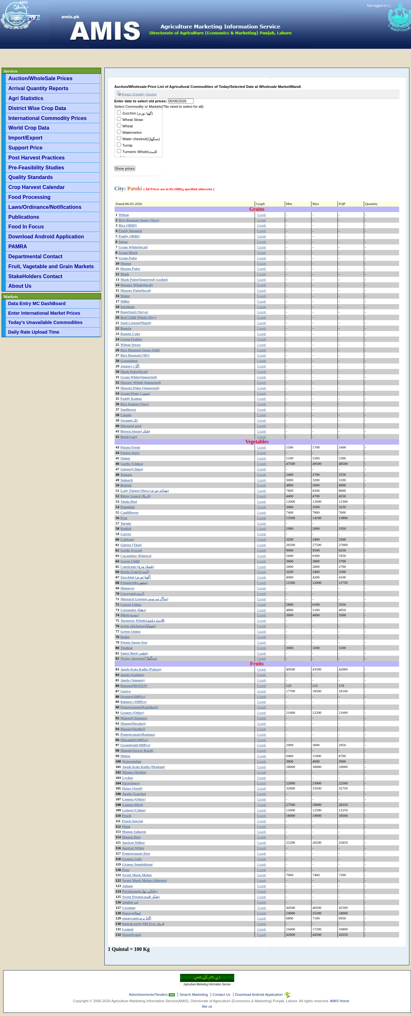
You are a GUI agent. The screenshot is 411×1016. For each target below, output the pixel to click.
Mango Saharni (134, 831)
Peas (123, 518)
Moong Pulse (130, 268)
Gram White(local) (133, 247)
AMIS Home (339, 1001)
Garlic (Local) (131, 550)
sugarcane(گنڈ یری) (137, 918)
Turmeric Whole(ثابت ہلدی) (142, 620)
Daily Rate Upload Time (33, 332)
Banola (125, 328)
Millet (125, 301)
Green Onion (130, 631)
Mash (124, 274)
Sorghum (127, 307)
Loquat (128, 929)
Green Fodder (131, 339)
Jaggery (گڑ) (129, 366)
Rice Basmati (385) (135, 355)
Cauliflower (129, 512)
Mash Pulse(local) (134, 371)
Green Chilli (129, 561)
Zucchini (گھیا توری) (137, 113)
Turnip (127, 145)
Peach (126, 815)
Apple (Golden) (132, 675)
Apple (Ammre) (132, 680)
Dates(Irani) (131, 934)
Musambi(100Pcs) (134, 740)
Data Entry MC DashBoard (37, 303)
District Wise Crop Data (37, 108)
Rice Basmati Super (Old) (140, 350)
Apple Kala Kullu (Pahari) (141, 669)
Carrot (125, 534)
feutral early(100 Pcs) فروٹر (143, 924)
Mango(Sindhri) (132, 729)
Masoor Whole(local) (136, 285)
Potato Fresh (130, 447)
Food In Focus (26, 226)
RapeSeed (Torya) (134, 312)
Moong (125, 263)
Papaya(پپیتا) (131, 913)
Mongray (127, 588)
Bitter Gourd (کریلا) (135, 496)
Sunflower (128, 409)
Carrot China (130, 604)
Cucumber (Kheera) (136, 556)
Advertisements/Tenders (149, 994)
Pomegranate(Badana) (137, 734)
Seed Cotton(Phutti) (135, 323)
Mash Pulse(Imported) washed (144, 279)
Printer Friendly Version (137, 93)
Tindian (126, 648)
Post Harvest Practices (36, 157)
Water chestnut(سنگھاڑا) (141, 139)
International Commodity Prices (47, 118)
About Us (19, 286)
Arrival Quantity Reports (38, 88)
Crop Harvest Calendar (36, 187)
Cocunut (129, 907)
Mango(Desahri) (133, 723)
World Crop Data (28, 128)
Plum (126, 826)
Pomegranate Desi (136, 853)
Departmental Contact (35, 256)
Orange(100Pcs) (132, 696)
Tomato (126, 474)
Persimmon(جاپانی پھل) (139, 891)
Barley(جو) (128, 437)
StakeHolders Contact (35, 276)
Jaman (127, 886)
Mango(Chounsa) (133, 718)
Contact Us (222, 994)
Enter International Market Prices (44, 313)
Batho (125, 637)
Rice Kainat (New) (134, 404)
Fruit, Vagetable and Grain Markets (51, 266)
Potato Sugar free (133, 642)
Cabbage (127, 539)
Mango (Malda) (134, 772)
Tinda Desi (128, 501)
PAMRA (17, 246)
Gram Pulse (127, 258)
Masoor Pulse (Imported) (139, 388)
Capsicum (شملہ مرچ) (137, 566)
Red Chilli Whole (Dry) (138, 317)
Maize (125, 296)
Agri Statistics (25, 98)
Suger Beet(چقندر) (134, 653)
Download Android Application (46, 236)
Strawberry (131, 783)
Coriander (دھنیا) (133, 610)
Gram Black (127, 252)
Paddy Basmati (130, 231)
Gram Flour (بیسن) (135, 393)
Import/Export (25, 138)
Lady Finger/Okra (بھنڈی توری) (144, 490)
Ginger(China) (131, 469)
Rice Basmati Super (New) (138, 220)
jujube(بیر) (130, 902)
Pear (125, 870)
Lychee (127, 778)
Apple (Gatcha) (134, 794)
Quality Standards (30, 177)
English (16, 18)
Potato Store (129, 453)
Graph (261, 215)
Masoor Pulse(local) (135, 290)
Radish (125, 528)
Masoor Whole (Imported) (140, 382)
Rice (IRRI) (127, 225)
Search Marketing (193, 994)
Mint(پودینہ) (129, 615)
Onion (125, 458)
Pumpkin (127, 507)
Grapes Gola (132, 859)
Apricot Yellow (133, 842)
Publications (23, 217)
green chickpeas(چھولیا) (138, 626)
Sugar (123, 241)
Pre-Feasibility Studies (36, 167)
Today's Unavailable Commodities (45, 322)
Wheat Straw (132, 120)
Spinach (126, 480)
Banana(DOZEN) (133, 685)
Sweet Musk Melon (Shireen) (144, 880)
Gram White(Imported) (138, 377)
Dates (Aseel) (132, 788)
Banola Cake (130, 334)
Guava (125, 691)
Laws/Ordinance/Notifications (45, 207)
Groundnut (129, 361)
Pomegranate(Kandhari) (139, 707)
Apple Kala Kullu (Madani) (143, 767)
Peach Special (132, 821)
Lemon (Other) (134, 799)
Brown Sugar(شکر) (135, 431)
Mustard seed (130, 426)
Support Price (25, 147)
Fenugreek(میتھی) (134, 583)
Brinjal (125, 485)
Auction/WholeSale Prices (40, 78)
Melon (125, 756)
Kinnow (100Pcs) (133, 702)
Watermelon (132, 132)
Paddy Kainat (131, 398)
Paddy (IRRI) (129, 236)
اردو (33, 18)
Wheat (127, 126)
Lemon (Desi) (132, 805)
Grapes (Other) (132, 712)
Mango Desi (131, 837)
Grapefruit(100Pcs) (135, 745)
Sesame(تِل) (129, 420)
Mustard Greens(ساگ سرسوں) (144, 599)
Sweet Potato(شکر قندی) (141, 897)
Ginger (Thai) (131, 545)
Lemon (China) (134, 810)
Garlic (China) (131, 463)
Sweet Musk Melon (137, 875)
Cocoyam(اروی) (132, 593)
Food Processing (29, 197)
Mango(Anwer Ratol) (136, 750)
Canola (125, 415)
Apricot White (133, 848)
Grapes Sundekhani (137, 864)
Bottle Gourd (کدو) (134, 572)
